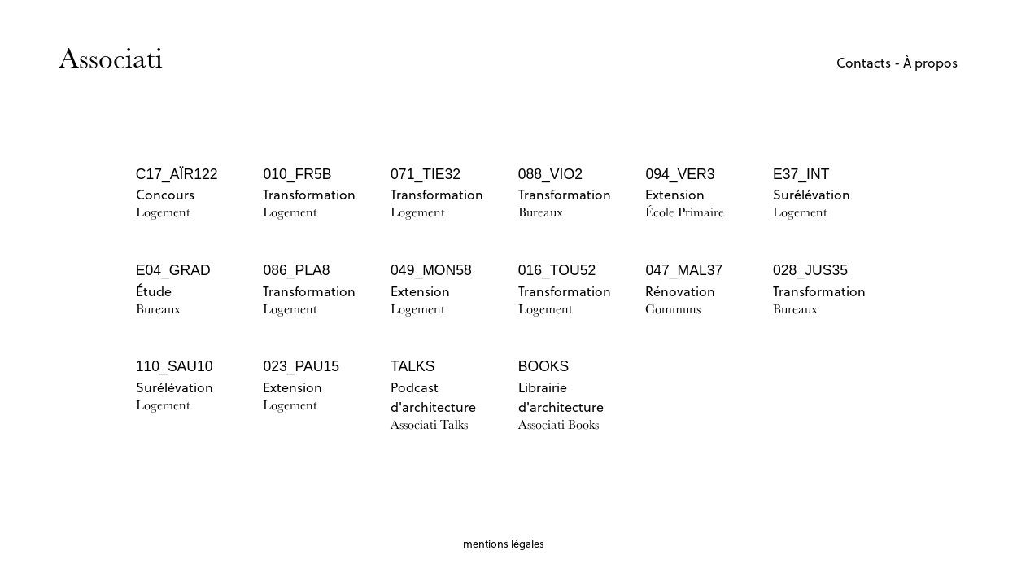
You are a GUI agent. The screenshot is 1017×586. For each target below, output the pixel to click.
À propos (930, 63)
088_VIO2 (550, 174)
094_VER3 (679, 174)
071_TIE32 (425, 174)
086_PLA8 (296, 270)
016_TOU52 (557, 270)
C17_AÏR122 (177, 174)
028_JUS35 (810, 270)
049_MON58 (431, 270)
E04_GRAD (173, 270)
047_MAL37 (683, 270)
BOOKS (544, 366)
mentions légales (503, 543)
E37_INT (801, 174)
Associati (111, 57)
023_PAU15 (301, 366)
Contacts (863, 63)
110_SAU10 (174, 366)
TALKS (412, 366)
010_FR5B (297, 174)
